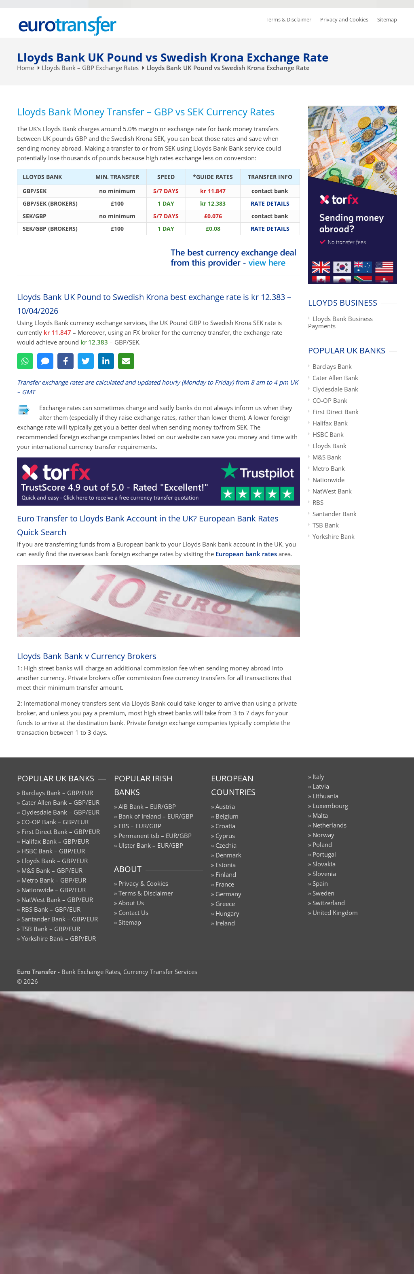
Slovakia (324, 864)
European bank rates (246, 554)
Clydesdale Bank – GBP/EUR (60, 812)
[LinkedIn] (106, 361)
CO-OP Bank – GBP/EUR (55, 822)
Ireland (225, 923)
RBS (318, 502)
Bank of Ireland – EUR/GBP (155, 816)
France (224, 884)
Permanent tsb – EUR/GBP (155, 836)
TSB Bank (326, 525)
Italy (318, 776)
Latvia (321, 786)
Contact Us (133, 912)
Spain (320, 883)
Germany (228, 894)
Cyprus (225, 836)
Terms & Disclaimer (288, 19)
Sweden (323, 893)
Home (25, 68)
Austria (225, 806)
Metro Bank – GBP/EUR (53, 880)
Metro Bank (329, 468)
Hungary (227, 913)
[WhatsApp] (25, 361)
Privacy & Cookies (143, 883)
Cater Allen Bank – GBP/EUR (60, 802)
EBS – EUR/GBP (139, 826)
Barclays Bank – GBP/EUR (57, 793)
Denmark (228, 855)
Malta (320, 815)
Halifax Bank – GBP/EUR (55, 841)
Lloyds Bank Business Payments (340, 322)
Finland (225, 874)
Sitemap (387, 19)
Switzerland (329, 903)
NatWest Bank (332, 491)
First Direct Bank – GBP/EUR (60, 831)
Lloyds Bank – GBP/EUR (54, 861)
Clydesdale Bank (335, 389)
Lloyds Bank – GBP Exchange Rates (90, 68)
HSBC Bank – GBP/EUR (53, 851)
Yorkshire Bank (334, 536)
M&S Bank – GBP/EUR (51, 870)
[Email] (126, 361)
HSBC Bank (328, 434)
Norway (323, 835)
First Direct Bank (336, 412)
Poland (322, 844)
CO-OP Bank (330, 400)
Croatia (225, 826)
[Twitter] (86, 361)
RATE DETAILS (270, 203)
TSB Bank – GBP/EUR (50, 929)
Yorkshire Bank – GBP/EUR (58, 938)
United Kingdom (335, 912)
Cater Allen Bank (335, 378)
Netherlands (329, 825)
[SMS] (45, 361)
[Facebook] (65, 361)
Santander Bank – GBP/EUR (59, 919)
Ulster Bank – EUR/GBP (150, 845)
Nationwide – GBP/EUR (53, 890)
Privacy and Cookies (344, 19)
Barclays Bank (332, 366)
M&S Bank (327, 457)
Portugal (324, 854)
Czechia (226, 845)
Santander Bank (335, 514)
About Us (131, 903)
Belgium (227, 816)
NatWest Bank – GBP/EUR (57, 899)
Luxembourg (330, 806)
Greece (225, 904)
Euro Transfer (36, 972)
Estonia (225, 865)
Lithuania (325, 796)
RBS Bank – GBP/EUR (50, 909)
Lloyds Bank (329, 446)
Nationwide (328, 480)
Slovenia (324, 874)
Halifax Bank (330, 423)
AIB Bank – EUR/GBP (147, 806)
